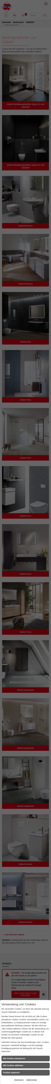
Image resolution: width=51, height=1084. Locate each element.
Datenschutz (31, 1080)
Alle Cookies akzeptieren (14, 1058)
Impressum (19, 1080)
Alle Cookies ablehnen (13, 1065)
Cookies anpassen (11, 1072)
